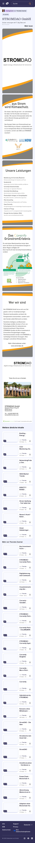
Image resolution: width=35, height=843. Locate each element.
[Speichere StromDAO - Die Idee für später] (30, 730)
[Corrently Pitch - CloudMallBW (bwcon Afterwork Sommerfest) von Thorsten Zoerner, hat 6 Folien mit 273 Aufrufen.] (17, 632)
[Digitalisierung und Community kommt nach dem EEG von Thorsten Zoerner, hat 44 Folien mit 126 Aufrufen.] (17, 578)
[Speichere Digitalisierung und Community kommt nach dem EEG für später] (30, 581)
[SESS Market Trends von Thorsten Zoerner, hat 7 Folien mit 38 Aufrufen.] (17, 478)
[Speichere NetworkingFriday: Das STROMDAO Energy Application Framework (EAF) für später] (30, 468)
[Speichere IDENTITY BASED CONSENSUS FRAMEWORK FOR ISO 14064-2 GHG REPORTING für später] (30, 495)
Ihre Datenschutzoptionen (21, 830)
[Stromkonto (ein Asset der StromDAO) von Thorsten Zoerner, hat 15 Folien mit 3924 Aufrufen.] (17, 740)
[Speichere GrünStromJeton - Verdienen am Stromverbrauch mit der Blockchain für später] (30, 770)
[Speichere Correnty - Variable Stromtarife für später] (30, 608)
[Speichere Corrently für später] (30, 689)
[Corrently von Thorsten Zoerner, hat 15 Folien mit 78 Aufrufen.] (17, 686)
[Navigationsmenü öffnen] (3, 3)
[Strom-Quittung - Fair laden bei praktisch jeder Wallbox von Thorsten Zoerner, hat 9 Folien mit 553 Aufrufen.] (17, 505)
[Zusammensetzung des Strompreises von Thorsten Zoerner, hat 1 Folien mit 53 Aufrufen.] (17, 591)
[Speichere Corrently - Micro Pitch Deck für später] (30, 676)
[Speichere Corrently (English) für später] (30, 662)
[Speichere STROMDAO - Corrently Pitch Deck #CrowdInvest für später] (30, 567)
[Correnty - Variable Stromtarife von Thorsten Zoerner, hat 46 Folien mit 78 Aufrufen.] (17, 605)
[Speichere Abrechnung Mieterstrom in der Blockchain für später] (30, 798)
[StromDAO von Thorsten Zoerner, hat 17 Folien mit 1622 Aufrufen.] (17, 754)
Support (15, 824)
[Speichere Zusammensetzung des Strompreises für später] (30, 594)
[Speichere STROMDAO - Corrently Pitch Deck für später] (30, 622)
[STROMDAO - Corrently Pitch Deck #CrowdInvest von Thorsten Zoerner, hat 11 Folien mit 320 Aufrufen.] (17, 564)
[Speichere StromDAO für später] (30, 757)
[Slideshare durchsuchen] (22, 3)
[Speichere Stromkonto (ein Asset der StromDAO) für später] (30, 743)
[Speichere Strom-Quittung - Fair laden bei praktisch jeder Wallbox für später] (30, 508)
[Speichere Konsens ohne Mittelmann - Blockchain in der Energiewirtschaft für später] (30, 716)
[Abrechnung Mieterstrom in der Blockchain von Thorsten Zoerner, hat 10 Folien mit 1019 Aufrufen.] (17, 794)
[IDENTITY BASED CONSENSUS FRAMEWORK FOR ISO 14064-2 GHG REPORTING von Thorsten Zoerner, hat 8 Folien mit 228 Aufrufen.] (17, 492)
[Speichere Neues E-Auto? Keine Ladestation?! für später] (30, 522)
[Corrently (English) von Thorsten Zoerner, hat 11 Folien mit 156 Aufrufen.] (17, 659)
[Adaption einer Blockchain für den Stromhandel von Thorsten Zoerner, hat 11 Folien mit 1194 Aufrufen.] (17, 808)
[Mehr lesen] (29, 26)
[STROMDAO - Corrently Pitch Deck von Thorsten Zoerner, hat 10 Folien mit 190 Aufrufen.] (17, 618)
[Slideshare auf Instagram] (24, 838)
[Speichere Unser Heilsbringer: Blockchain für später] (30, 535)
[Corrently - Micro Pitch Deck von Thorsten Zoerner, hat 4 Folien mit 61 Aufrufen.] (17, 672)
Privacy (15, 827)
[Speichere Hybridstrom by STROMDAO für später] (30, 703)
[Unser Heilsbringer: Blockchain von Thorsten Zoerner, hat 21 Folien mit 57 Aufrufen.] (17, 532)
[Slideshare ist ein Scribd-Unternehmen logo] (7, 3)
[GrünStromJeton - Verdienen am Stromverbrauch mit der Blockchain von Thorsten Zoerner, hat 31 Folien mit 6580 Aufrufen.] (17, 767)
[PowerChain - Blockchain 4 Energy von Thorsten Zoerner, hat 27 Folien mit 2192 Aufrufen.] (17, 781)
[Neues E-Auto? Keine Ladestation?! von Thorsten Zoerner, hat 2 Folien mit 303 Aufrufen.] (17, 519)
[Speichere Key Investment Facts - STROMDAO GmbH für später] (30, 554)
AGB (3, 827)
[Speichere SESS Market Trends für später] (30, 481)
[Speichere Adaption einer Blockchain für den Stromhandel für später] (30, 811)
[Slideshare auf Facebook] (28, 838)
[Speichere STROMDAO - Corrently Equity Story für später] (30, 649)
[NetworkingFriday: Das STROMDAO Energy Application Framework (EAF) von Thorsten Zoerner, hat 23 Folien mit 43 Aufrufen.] (17, 465)
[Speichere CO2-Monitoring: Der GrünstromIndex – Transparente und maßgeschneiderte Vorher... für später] (30, 454)
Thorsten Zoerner (21, 11)
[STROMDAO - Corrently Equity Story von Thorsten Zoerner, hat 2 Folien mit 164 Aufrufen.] (17, 645)
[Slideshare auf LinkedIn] (32, 838)
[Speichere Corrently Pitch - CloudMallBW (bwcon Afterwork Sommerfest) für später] (30, 635)
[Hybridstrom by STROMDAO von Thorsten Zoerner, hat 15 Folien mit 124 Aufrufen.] (17, 699)
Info (3, 824)
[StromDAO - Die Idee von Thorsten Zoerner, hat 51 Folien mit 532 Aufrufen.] (17, 727)
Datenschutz (6, 830)
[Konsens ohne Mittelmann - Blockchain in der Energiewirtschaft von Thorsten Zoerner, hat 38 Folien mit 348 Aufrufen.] (17, 713)
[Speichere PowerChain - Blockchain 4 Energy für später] (30, 784)
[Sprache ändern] (28, 825)
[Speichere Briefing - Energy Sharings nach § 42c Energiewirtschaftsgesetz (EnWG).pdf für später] (30, 441)
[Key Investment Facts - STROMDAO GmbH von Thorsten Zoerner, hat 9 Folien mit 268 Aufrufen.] (17, 551)
